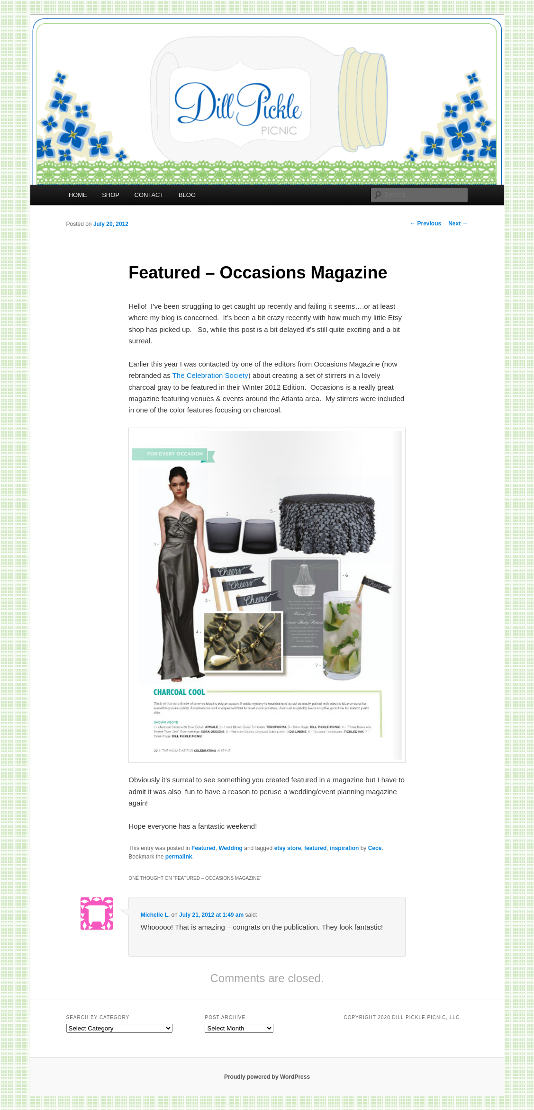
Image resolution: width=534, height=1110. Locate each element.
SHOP (110, 194)
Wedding (230, 848)
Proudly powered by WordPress (267, 1077)
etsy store (287, 848)
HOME (78, 194)
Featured (203, 848)
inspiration (344, 848)
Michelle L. (155, 915)
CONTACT (149, 194)
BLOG (187, 194)
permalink (178, 856)
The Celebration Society (210, 375)
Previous (425, 223)
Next (458, 223)
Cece (375, 848)
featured (315, 848)
